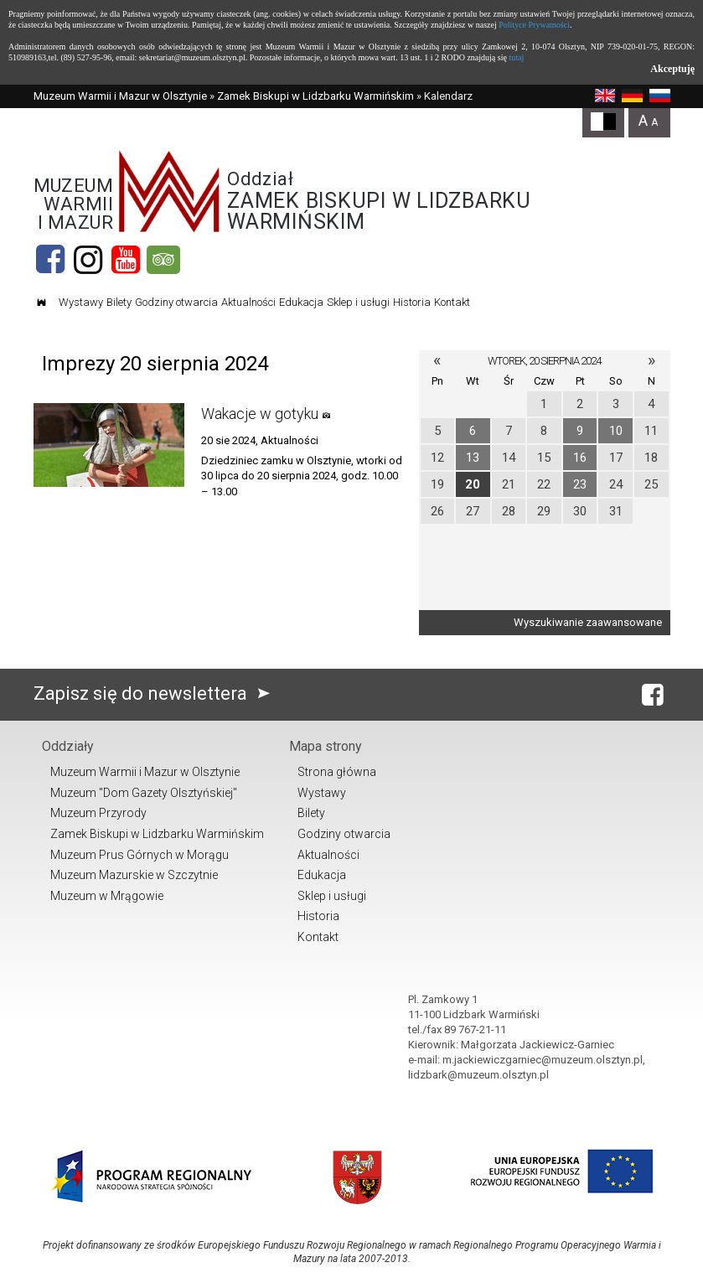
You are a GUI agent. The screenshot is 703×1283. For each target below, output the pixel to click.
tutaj (516, 57)
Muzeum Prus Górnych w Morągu (139, 854)
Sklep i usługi (358, 302)
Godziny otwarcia (176, 302)
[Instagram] (88, 260)
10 (616, 430)
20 (472, 484)
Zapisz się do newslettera (155, 693)
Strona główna (336, 772)
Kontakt (452, 302)
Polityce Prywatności (534, 24)
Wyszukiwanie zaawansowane (588, 622)
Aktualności (248, 302)
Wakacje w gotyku (259, 413)
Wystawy (81, 302)
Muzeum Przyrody (98, 813)
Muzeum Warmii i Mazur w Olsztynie (120, 96)
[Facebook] (50, 259)
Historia (412, 302)
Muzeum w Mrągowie (106, 896)
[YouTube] (125, 260)
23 (580, 484)
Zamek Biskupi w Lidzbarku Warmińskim (315, 96)
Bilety (119, 302)
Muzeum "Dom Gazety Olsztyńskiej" (143, 792)
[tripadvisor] (163, 260)
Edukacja (301, 302)
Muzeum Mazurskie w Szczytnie (134, 875)
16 (580, 457)
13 (472, 457)
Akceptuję (672, 69)
